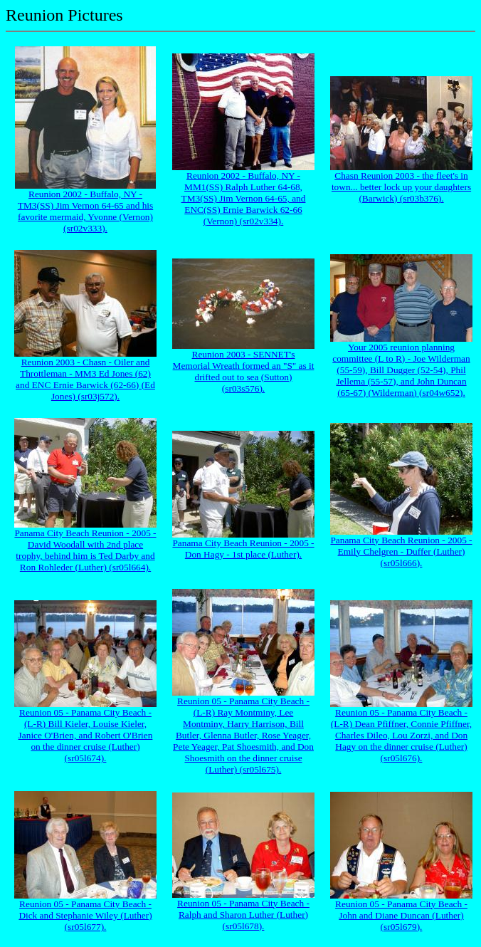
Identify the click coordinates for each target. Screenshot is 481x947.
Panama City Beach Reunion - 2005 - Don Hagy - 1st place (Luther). (243, 549)
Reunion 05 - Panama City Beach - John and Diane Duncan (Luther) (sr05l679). (401, 915)
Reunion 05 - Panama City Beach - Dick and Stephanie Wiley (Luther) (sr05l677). (85, 915)
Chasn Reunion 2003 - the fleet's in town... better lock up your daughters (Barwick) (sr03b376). (401, 187)
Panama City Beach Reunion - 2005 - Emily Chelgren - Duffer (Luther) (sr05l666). (401, 551)
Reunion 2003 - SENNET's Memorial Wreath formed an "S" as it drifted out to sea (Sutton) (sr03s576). (243, 371)
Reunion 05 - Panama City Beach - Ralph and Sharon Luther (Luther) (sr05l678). (243, 914)
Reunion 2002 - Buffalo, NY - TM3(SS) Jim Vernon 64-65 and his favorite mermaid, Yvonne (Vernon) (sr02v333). (85, 211)
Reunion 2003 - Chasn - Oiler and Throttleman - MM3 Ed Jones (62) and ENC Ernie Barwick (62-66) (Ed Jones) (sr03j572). (85, 379)
